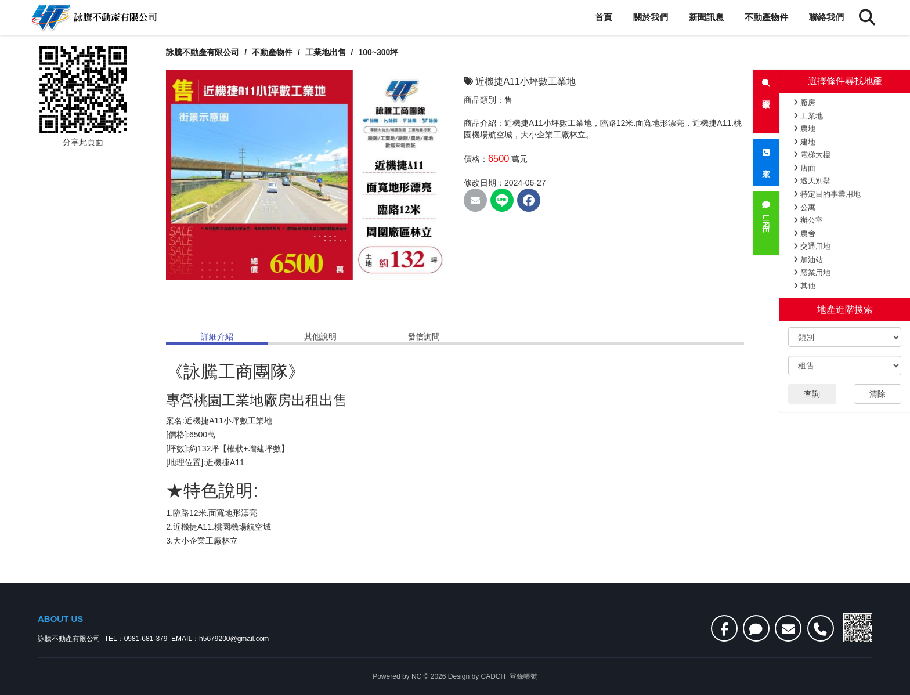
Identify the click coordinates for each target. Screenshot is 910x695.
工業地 (808, 115)
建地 (804, 141)
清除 (877, 394)
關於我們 (650, 17)
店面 (804, 168)
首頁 (603, 17)
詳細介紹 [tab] (217, 336)
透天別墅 (811, 180)
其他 (804, 285)
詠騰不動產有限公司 (202, 52)
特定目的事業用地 (827, 194)
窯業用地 (811, 272)
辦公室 (808, 220)
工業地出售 (326, 52)
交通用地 (811, 246)
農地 (804, 128)
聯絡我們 (826, 17)
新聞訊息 (706, 17)
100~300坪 (379, 52)
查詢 (812, 394)
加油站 (808, 259)
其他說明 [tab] (320, 336)
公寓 (804, 207)
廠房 (804, 102)
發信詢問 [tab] (423, 336)
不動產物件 (766, 17)
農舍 (804, 233)
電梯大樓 (811, 154)
